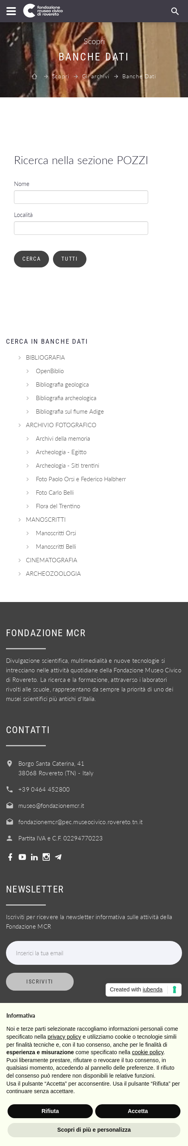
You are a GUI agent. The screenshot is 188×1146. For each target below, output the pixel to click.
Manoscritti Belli (56, 546)
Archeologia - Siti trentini (67, 465)
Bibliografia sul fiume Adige (70, 411)
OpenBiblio (50, 370)
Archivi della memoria (63, 438)
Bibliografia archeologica (66, 397)
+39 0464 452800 (44, 789)
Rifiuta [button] (50, 1111)
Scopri (60, 76)
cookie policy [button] (147, 1052)
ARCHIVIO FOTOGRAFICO (61, 424)
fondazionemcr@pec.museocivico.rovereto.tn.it (80, 821)
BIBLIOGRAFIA (45, 357)
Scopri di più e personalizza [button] (94, 1130)
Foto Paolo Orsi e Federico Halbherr (81, 478)
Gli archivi (96, 76)
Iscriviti (39, 981)
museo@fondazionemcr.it (51, 805)
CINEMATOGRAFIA (51, 559)
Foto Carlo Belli (55, 492)
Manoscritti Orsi (56, 532)
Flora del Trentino (58, 505)
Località (23, 214)
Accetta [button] (138, 1111)
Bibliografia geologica (62, 384)
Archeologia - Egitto (61, 451)
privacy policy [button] (64, 1037)
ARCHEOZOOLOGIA (53, 573)
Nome (21, 183)
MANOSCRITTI (46, 519)
